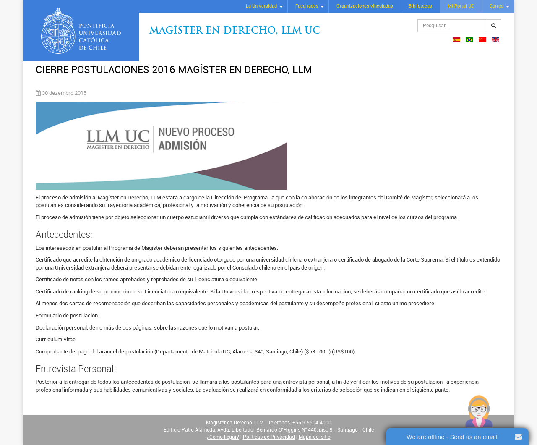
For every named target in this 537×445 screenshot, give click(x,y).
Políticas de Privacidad (269, 437)
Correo (496, 6)
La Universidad (261, 6)
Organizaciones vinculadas (364, 6)
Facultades (306, 6)
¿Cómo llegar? (223, 437)
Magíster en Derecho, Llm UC (234, 31)
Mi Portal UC (461, 6)
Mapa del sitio (315, 437)
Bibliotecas (420, 6)
